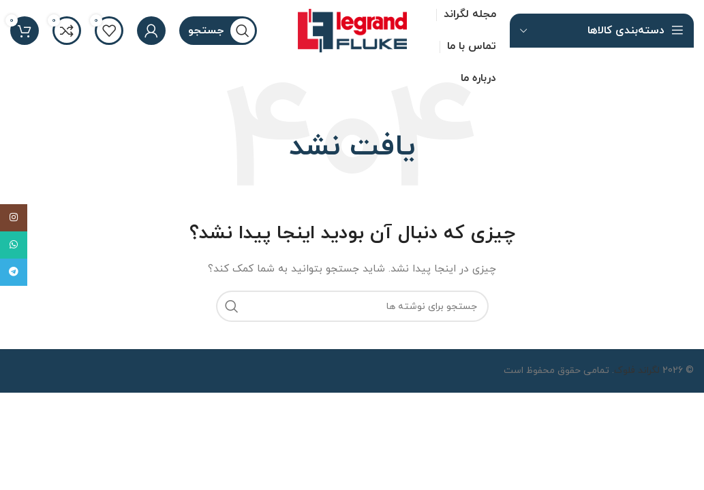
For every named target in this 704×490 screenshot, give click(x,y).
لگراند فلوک (637, 370)
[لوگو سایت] (352, 29)
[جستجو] (218, 30)
